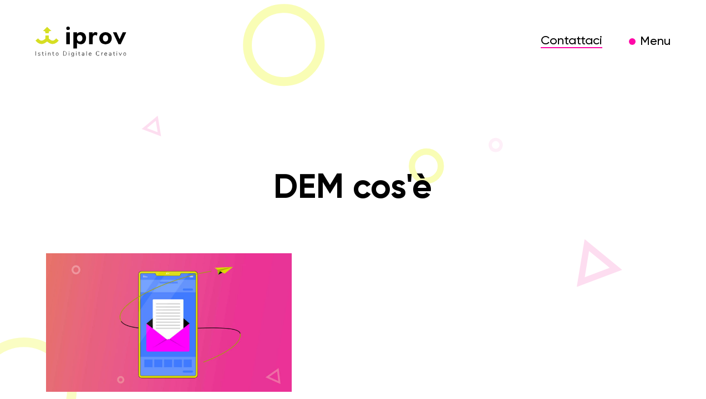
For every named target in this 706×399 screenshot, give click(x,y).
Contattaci (571, 41)
